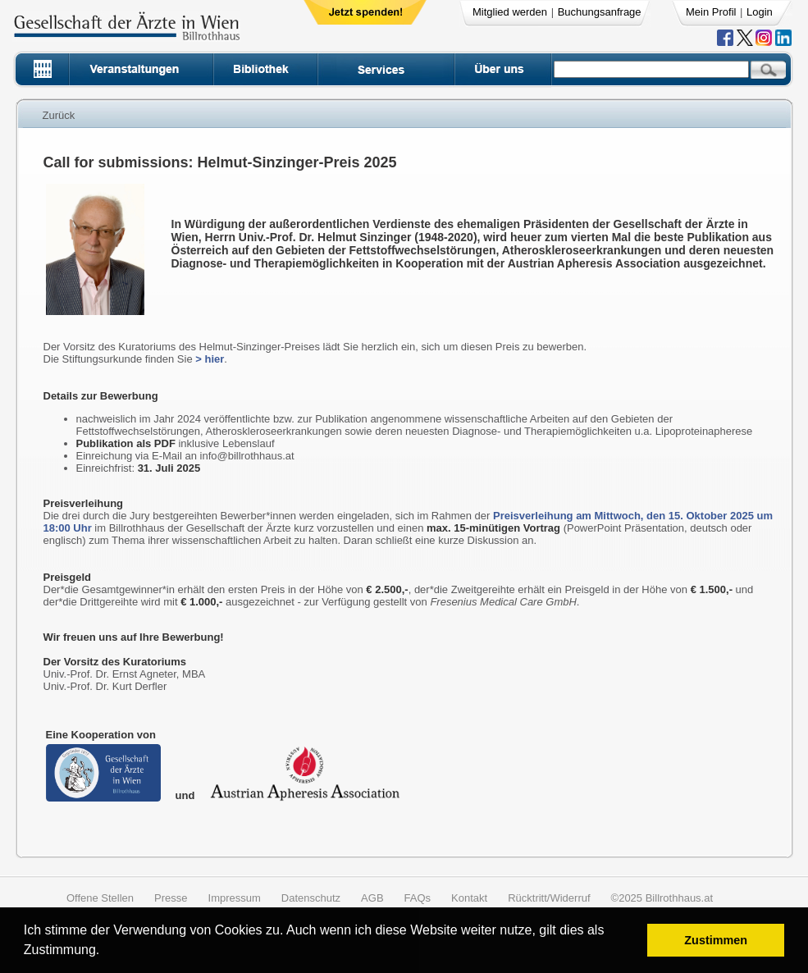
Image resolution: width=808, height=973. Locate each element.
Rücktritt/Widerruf (549, 898)
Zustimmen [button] (715, 940)
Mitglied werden (509, 12)
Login (759, 12)
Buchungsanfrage (599, 12)
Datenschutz (310, 898)
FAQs (417, 898)
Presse (170, 898)
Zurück (59, 115)
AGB (372, 898)
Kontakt (469, 898)
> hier (209, 359)
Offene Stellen (100, 898)
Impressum (234, 898)
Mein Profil (711, 12)
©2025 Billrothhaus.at (662, 898)
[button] (105, 952)
